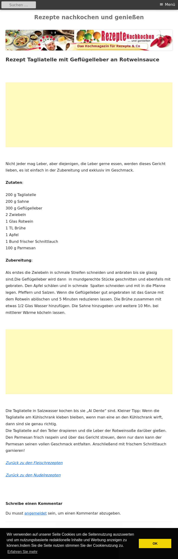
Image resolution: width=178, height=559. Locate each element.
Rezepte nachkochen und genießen (89, 17)
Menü (170, 4)
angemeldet (35, 513)
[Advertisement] (89, 114)
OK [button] (155, 543)
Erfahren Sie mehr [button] (22, 552)
